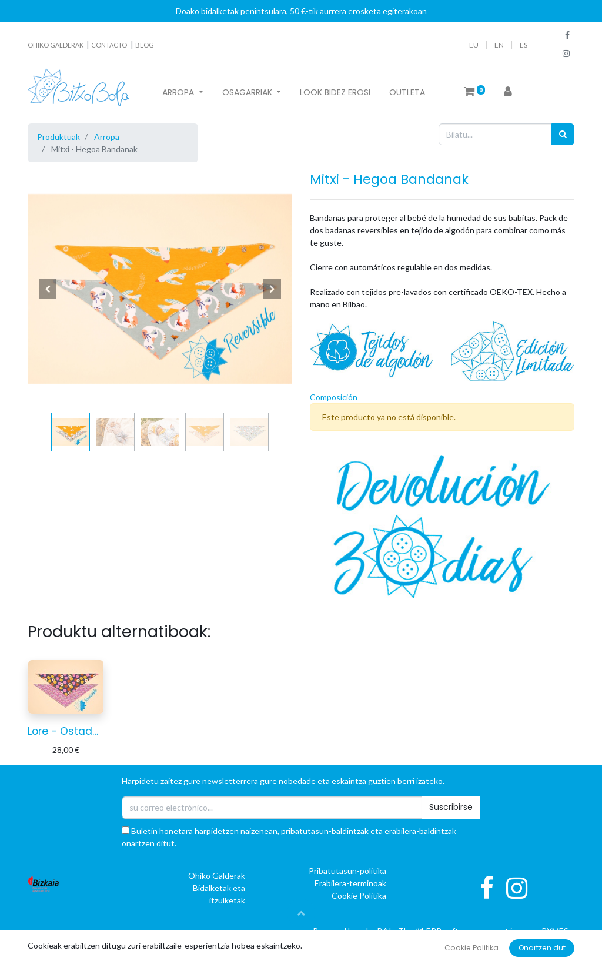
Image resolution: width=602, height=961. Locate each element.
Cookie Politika (359, 895)
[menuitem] (335, 92)
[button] (48, 289)
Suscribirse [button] (451, 807)
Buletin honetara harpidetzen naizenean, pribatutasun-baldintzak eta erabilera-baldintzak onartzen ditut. (289, 837)
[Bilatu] (562, 134)
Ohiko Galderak (216, 875)
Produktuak (58, 137)
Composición (333, 397)
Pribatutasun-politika (347, 871)
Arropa (106, 137)
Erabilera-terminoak (350, 883)
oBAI (376, 931)
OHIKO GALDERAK (56, 45)
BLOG (144, 45)
